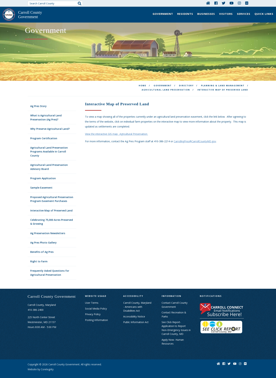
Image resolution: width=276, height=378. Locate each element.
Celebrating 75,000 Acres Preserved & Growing (51, 219)
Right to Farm (39, 258)
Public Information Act (136, 319)
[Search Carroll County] (55, 3)
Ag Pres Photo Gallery (43, 239)
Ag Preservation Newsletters (47, 230)
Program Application (43, 175)
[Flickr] (246, 3)
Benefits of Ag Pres (42, 249)
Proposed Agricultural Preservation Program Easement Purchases (51, 196)
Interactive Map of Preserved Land (51, 207)
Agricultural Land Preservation (166, 87)
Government (163, 13)
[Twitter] (223, 3)
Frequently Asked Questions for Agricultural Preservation (49, 269)
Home (142, 82)
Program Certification (43, 135)
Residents (185, 13)
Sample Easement (41, 184)
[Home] (208, 3)
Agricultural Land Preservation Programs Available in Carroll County (49, 148)
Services (243, 13)
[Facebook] (216, 3)
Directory (186, 82)
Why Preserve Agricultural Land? (50, 126)
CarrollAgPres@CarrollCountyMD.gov (195, 138)
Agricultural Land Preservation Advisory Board (49, 164)
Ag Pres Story (38, 103)
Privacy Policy (93, 311)
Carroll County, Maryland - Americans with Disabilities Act (137, 304)
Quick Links (264, 13)
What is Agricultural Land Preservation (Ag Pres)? (46, 114)
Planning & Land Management (222, 82)
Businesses (206, 13)
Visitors (226, 13)
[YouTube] (232, 3)
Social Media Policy (96, 305)
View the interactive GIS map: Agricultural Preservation (116, 131)
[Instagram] (239, 3)
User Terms (91, 300)
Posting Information (96, 317)
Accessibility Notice (134, 313)
